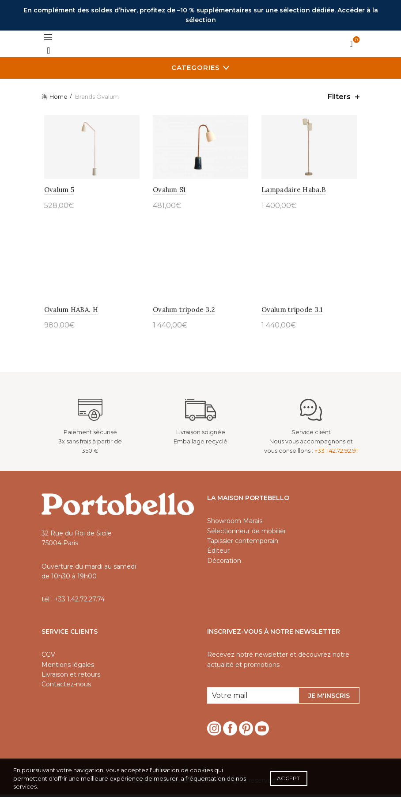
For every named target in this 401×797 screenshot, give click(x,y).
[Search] (49, 50)
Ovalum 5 (57, 191)
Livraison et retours (71, 677)
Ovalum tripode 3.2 (183, 312)
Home (58, 96)
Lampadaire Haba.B (294, 191)
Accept (288, 778)
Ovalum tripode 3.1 (292, 312)
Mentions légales (68, 667)
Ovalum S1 (168, 191)
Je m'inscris (329, 698)
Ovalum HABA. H (68, 312)
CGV (48, 657)
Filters (339, 96)
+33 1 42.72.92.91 (336, 452)
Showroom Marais (234, 523)
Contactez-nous (66, 687)
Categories (195, 67)
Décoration (224, 563)
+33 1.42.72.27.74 (79, 602)
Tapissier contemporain (242, 543)
